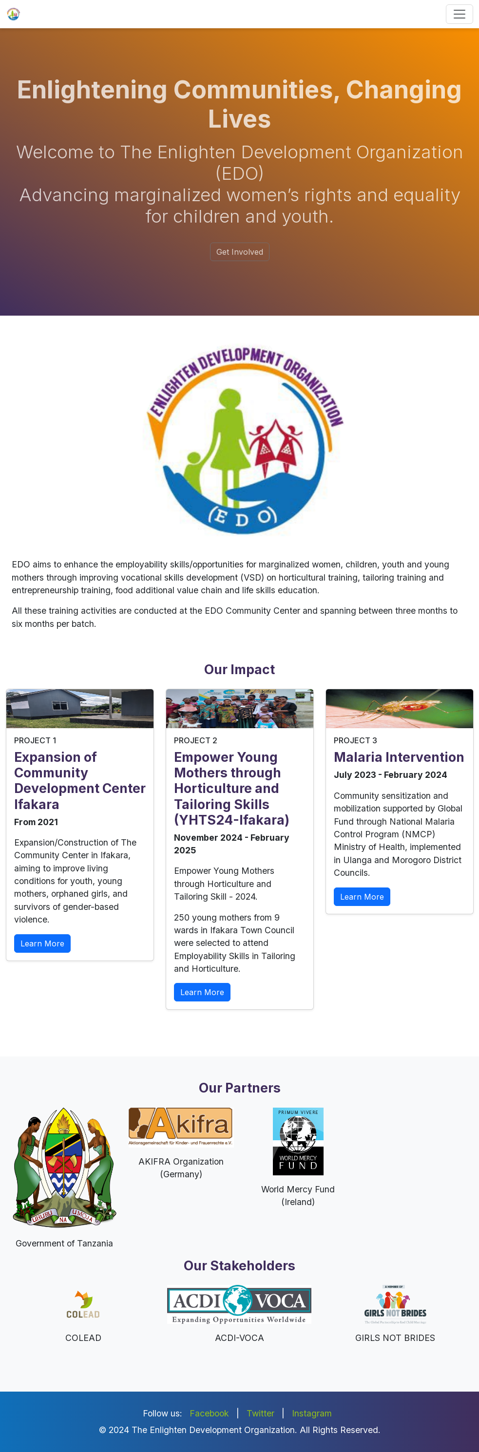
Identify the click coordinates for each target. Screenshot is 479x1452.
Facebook (209, 1413)
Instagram (312, 1413)
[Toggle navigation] (459, 14)
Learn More (42, 943)
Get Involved (239, 252)
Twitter (260, 1413)
